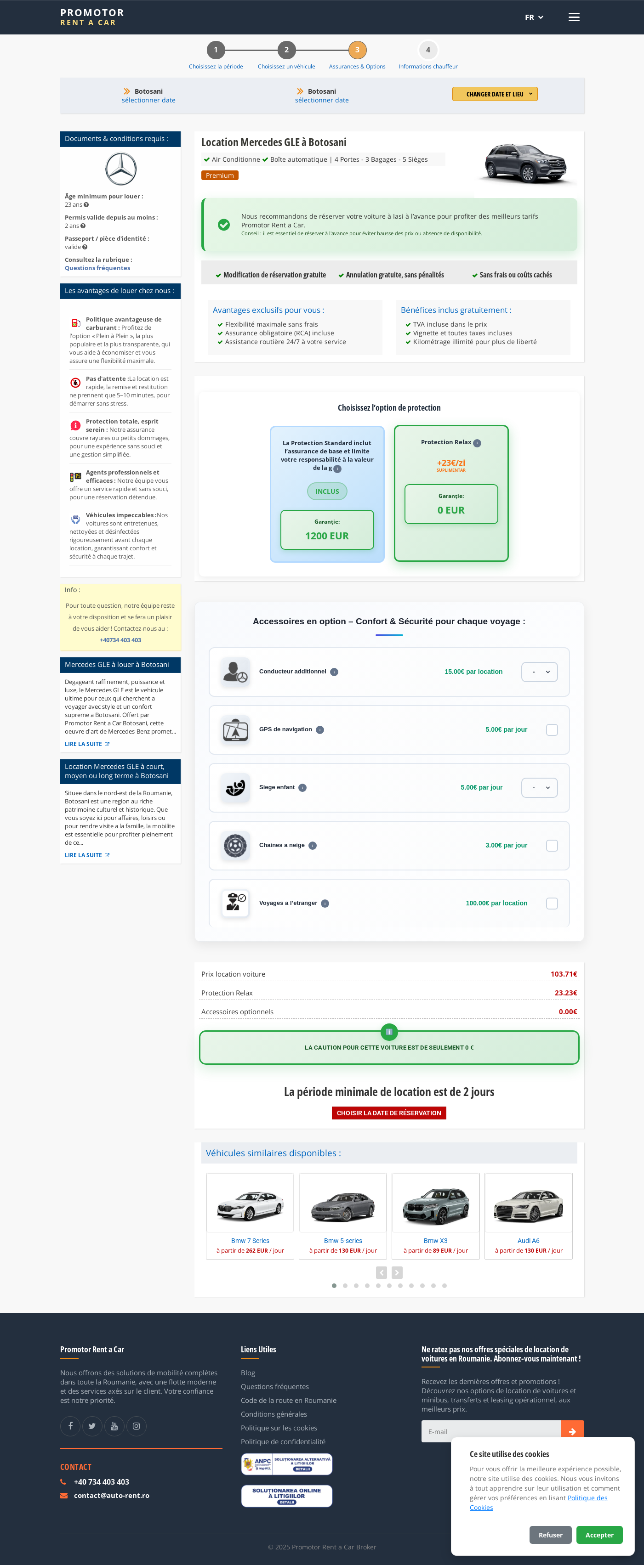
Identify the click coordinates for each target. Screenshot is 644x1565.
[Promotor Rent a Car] (92, 17)
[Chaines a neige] (552, 846)
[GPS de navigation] (552, 730)
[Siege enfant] (539, 788)
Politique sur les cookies (279, 1427)
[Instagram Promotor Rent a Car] (136, 1426)
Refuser (551, 1535)
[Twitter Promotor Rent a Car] (92, 1426)
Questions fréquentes (97, 268)
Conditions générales (274, 1413)
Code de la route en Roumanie (288, 1400)
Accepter (600, 1535)
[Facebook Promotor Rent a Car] (70, 1426)
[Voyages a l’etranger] (552, 904)
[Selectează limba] (534, 17)
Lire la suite (87, 744)
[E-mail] (491, 1431)
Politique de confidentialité (283, 1441)
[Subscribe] (572, 1431)
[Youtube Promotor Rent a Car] (114, 1426)
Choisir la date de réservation (389, 1113)
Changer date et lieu (500, 94)
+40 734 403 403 (101, 1482)
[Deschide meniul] (571, 17)
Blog (248, 1372)
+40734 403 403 (120, 640)
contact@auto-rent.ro (111, 1495)
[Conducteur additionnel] (539, 672)
